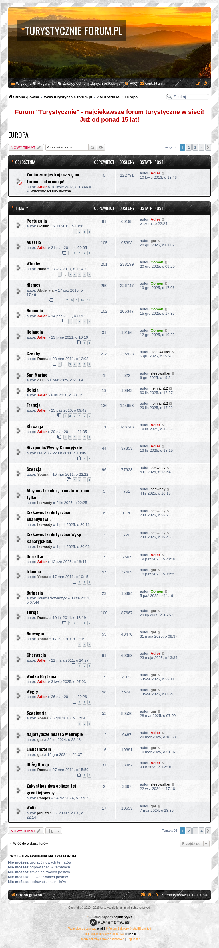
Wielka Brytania (41, 676)
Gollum (43, 226)
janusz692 (45, 813)
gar (153, 241)
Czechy (33, 353)
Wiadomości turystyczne (50, 191)
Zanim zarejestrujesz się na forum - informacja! (53, 178)
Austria (34, 242)
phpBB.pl (130, 933)
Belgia (33, 389)
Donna (42, 359)
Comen (156, 262)
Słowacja (35, 426)
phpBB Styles (123, 917)
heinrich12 (159, 388)
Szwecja (34, 468)
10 (82, 300)
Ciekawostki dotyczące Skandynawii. (48, 515)
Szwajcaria (37, 712)
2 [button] (189, 147)
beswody (157, 467)
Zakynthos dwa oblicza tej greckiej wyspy (51, 789)
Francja (34, 404)
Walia (32, 807)
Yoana (42, 474)
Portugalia (37, 220)
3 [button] (195, 147)
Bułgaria (35, 592)
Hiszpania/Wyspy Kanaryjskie (54, 447)
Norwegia (35, 633)
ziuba (41, 269)
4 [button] (202, 147)
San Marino (37, 374)
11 (88, 300)
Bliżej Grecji (38, 764)
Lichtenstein (39, 749)
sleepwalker (160, 352)
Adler (42, 187)
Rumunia (35, 310)
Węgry (32, 691)
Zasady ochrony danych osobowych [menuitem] (93, 83)
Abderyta (45, 290)
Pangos (43, 798)
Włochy (33, 263)
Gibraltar (35, 556)
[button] (208, 147)
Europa (18, 134)
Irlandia (34, 571)
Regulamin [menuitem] (47, 83)
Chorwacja (36, 654)
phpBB (101, 928)
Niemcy (33, 284)
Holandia (35, 331)
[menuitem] (130, 83)
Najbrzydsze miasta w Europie (55, 734)
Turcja (33, 612)
